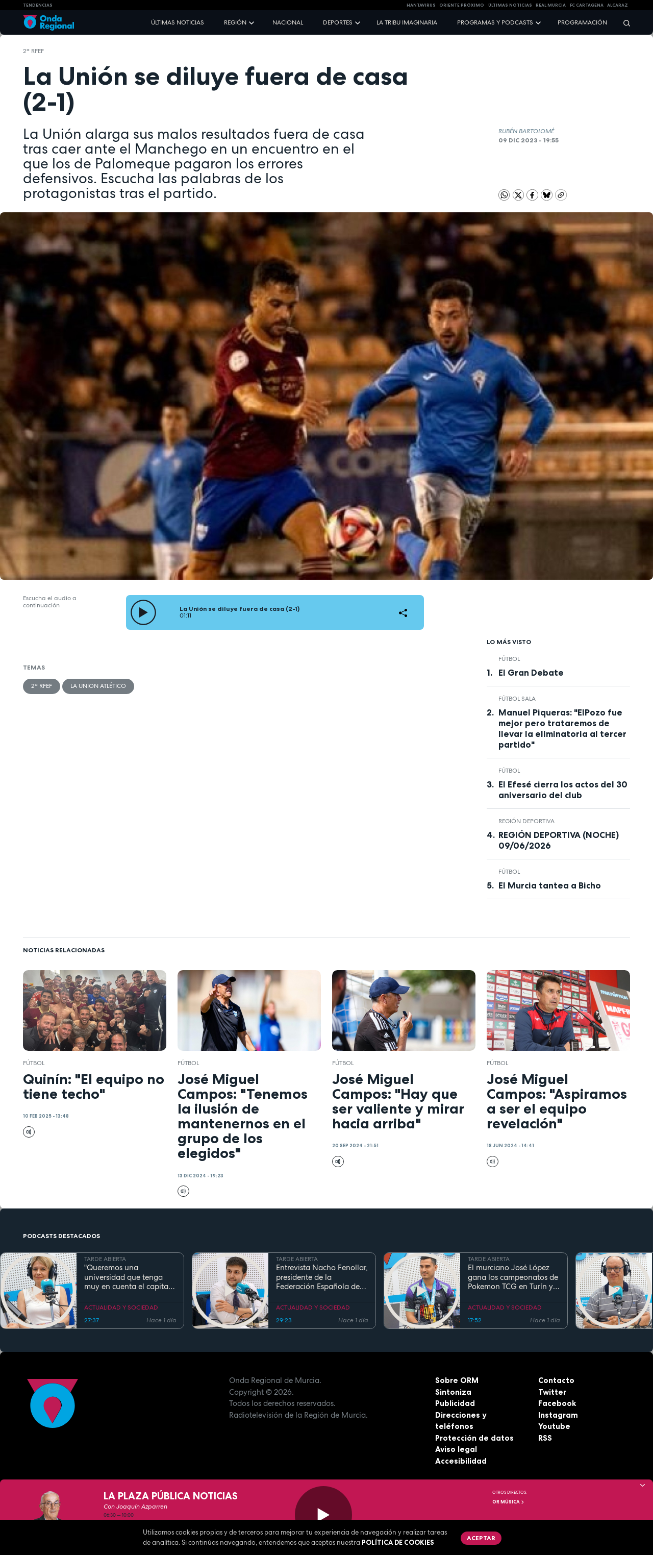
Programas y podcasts (495, 22)
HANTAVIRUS (421, 5)
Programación (582, 22)
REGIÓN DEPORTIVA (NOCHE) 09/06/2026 (558, 840)
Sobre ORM (457, 1380)
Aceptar (481, 1538)
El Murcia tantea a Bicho (549, 885)
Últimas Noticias (510, 5)
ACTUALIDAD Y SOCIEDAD (121, 1307)
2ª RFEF (33, 51)
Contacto (556, 1380)
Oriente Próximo (461, 5)
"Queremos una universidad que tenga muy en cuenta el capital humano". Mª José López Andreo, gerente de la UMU (127, 1277)
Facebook (557, 1403)
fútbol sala (517, 699)
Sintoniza (453, 1392)
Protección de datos (474, 1438)
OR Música (508, 1502)
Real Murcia (551, 5)
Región (235, 22)
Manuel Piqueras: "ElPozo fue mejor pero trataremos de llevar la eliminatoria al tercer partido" (562, 728)
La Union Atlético (98, 686)
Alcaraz (617, 5)
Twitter (552, 1392)
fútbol (509, 659)
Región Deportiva (526, 821)
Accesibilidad (461, 1461)
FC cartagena (587, 5)
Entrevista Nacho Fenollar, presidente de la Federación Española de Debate (322, 1277)
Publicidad (455, 1403)
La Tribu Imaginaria (406, 22)
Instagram (558, 1415)
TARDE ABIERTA (105, 1259)
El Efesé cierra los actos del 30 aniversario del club (562, 789)
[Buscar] (623, 23)
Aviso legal (456, 1449)
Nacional (287, 22)
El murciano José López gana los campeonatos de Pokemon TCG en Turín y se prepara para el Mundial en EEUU (513, 1277)
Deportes (338, 22)
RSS (545, 1438)
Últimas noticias (177, 22)
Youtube (554, 1426)
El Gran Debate (531, 673)
